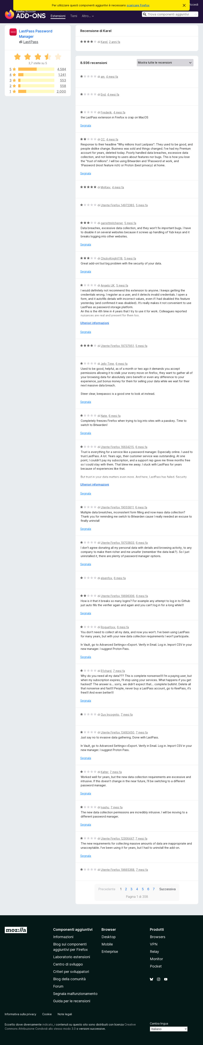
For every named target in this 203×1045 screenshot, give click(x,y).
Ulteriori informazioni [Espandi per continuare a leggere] (94, 323)
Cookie (47, 1014)
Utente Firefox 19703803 (117, 542)
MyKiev (105, 187)
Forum (58, 986)
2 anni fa (114, 42)
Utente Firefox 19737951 (117, 345)
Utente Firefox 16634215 (117, 447)
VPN (153, 944)
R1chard (106, 670)
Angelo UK (108, 285)
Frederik (106, 112)
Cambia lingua (159, 1023)
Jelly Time (107, 363)
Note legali (65, 1014)
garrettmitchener (112, 223)
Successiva (167, 889)
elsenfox (106, 578)
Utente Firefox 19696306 (117, 596)
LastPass (30, 42)
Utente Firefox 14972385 (117, 205)
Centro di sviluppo (68, 964)
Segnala (85, 125)
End (103, 94)
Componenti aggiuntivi (73, 929)
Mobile (107, 944)
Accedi (193, 4)
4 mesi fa (112, 76)
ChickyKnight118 (112, 258)
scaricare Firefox (138, 5)
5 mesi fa (142, 205)
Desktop (109, 937)
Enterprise (110, 951)
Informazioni (63, 937)
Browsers (157, 937)
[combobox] (170, 14)
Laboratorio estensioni (71, 957)
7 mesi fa (119, 670)
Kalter (104, 772)
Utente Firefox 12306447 (117, 838)
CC (103, 139)
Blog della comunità (69, 979)
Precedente (106, 889)
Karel (104, 42)
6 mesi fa (121, 363)
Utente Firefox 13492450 (117, 732)
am (102, 76)
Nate (104, 415)
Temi (73, 16)
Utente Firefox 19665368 (117, 869)
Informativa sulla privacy (20, 1014)
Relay (154, 951)
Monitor (156, 959)
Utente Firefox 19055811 (117, 507)
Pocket (156, 966)
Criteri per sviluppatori (71, 972)
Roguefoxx (108, 627)
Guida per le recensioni (71, 1001)
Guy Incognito (110, 714)
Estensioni (58, 16)
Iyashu (105, 807)
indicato (47, 1024)
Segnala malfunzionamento (75, 994)
